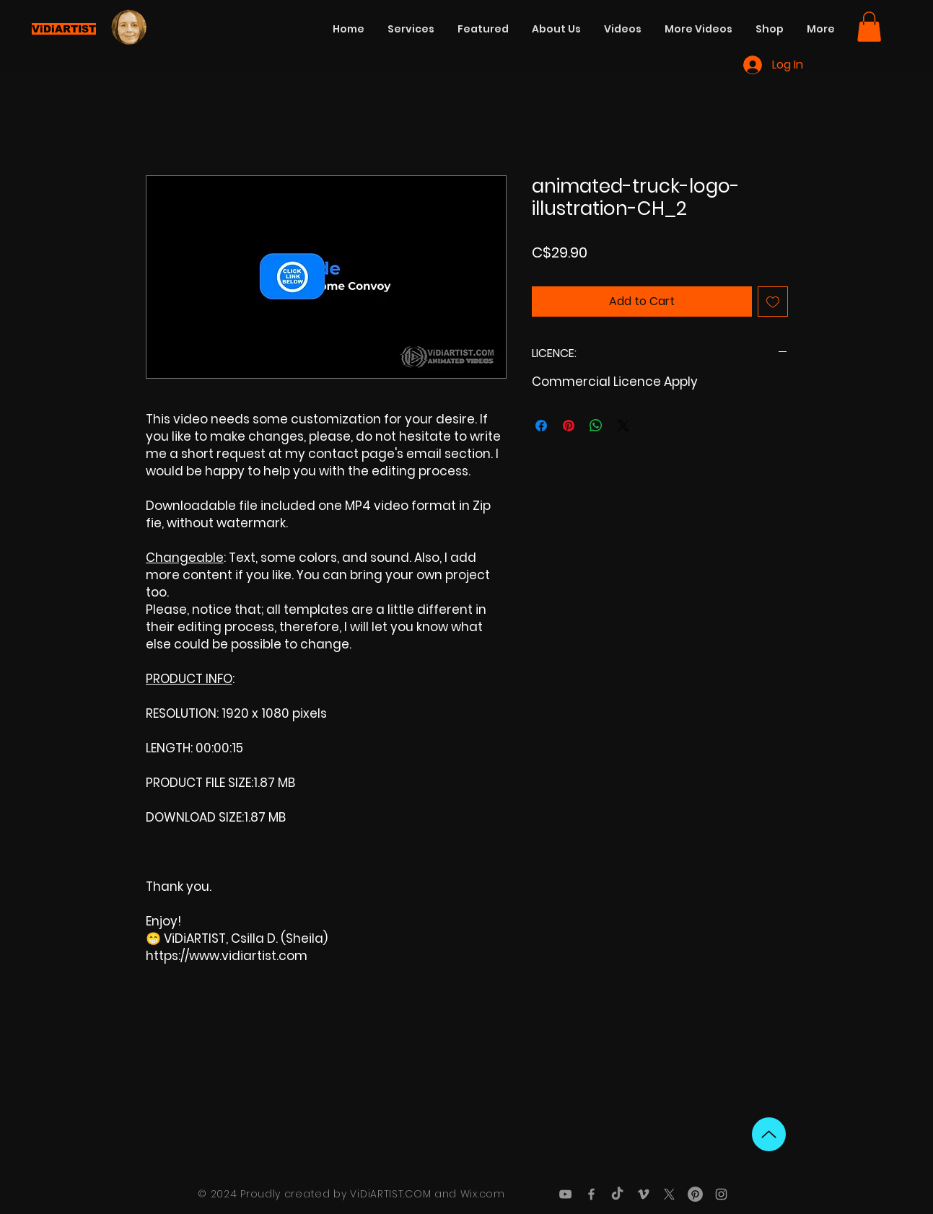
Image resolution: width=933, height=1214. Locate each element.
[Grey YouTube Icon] (565, 1194)
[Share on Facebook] (541, 425)
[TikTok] (617, 1194)
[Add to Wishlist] (773, 301)
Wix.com (482, 1194)
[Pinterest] (695, 1194)
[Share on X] (623, 425)
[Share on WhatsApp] (596, 425)
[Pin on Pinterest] (568, 425)
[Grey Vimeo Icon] (643, 1194)
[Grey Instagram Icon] (721, 1194)
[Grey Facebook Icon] (591, 1194)
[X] (669, 1194)
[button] (869, 27)
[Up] (769, 1134)
